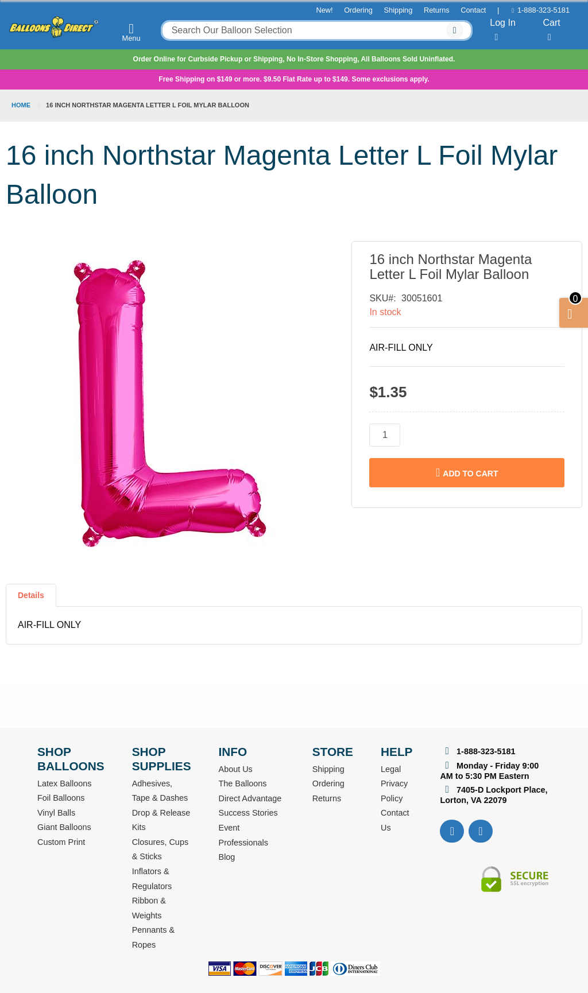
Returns (437, 10)
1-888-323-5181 (543, 10)
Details (31, 595)
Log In (502, 30)
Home (20, 105)
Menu (131, 32)
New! (324, 10)
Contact (473, 10)
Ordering (358, 10)
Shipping (398, 10)
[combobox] (317, 30)
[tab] (31, 600)
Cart (551, 30)
